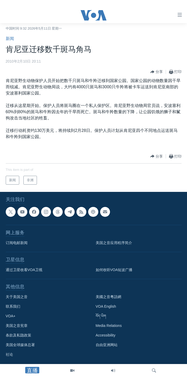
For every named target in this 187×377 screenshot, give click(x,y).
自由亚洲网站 (107, 345)
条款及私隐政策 (18, 335)
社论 (9, 354)
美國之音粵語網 (108, 297)
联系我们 (13, 306)
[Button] (156, 72)
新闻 (10, 38)
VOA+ (11, 316)
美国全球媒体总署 (20, 345)
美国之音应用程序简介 (114, 243)
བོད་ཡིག (101, 316)
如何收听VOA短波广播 (114, 270)
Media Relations (109, 326)
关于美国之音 (17, 297)
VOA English (106, 306)
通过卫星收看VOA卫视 (24, 270)
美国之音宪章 (17, 326)
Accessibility (105, 335)
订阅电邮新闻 (17, 243)
